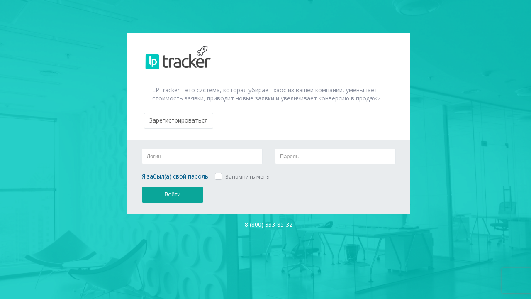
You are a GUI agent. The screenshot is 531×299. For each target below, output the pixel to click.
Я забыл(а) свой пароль (175, 176)
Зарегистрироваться (178, 120)
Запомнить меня (247, 176)
